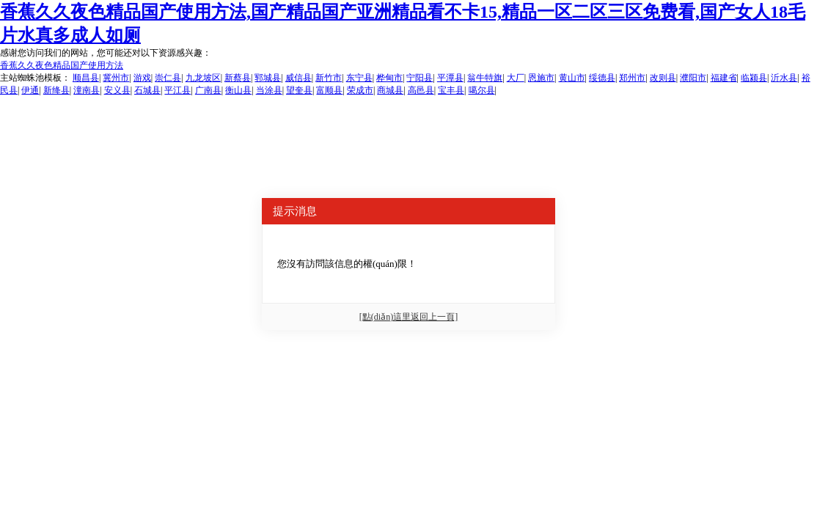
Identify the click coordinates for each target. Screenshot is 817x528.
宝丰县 (451, 90)
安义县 (117, 90)
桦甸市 (389, 78)
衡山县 (238, 90)
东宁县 (359, 78)
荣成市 (360, 90)
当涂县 (269, 90)
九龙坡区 (203, 78)
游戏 (142, 78)
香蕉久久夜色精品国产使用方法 (61, 65)
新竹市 (328, 78)
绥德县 (602, 78)
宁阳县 (419, 78)
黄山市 (572, 78)
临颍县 (754, 78)
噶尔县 (482, 90)
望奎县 (299, 90)
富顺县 (329, 90)
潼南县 (86, 90)
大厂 (515, 78)
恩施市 (541, 78)
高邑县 (421, 90)
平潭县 (450, 78)
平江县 (177, 90)
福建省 (724, 78)
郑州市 (632, 78)
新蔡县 (237, 78)
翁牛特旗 (484, 78)
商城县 (390, 90)
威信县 (298, 78)
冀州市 (116, 78)
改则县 (663, 78)
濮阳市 (693, 78)
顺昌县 (86, 78)
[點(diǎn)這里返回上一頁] (408, 317)
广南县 (208, 90)
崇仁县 (168, 78)
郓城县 (267, 78)
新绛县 (56, 90)
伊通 (30, 90)
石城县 (147, 90)
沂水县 (784, 78)
